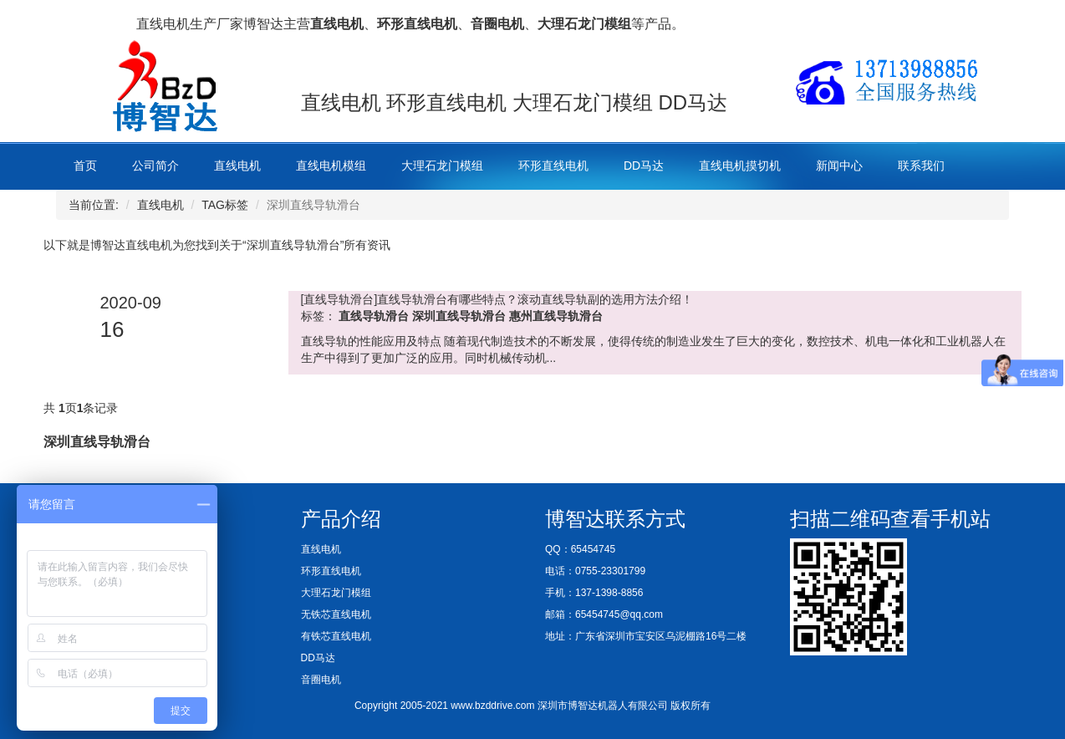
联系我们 (921, 165)
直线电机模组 (331, 165)
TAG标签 (224, 205)
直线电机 (237, 165)
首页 (85, 165)
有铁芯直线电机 (336, 636)
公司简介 (155, 165)
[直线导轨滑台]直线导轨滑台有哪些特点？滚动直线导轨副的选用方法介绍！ (497, 299)
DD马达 (644, 165)
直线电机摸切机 (740, 165)
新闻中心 (839, 165)
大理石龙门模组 (442, 165)
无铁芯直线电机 (336, 614)
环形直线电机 (553, 165)
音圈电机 (321, 679)
